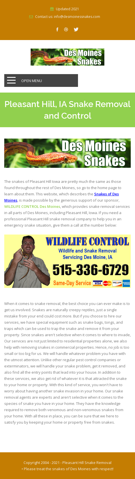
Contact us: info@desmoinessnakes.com (67, 16)
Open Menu (31, 80)
